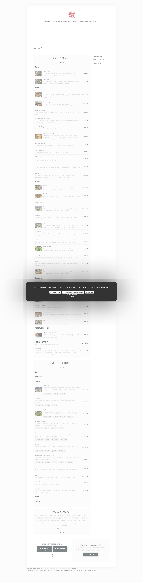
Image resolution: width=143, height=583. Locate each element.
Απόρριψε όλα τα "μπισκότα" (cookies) (73, 292)
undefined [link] (71, 296)
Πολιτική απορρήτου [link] (72, 294)
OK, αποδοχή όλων (55, 292)
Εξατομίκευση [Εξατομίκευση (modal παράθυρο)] (89, 292)
